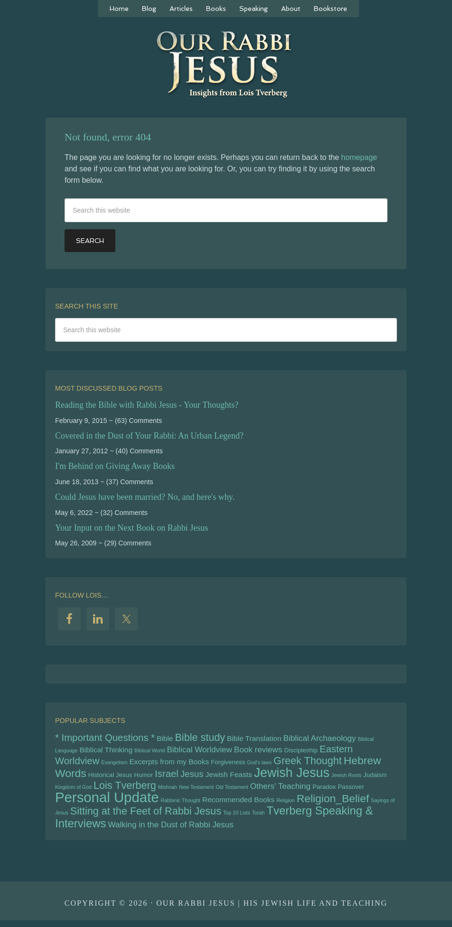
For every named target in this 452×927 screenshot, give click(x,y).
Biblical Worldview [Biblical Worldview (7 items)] (199, 751)
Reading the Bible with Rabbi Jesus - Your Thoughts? (146, 405)
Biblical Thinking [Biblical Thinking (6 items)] (105, 751)
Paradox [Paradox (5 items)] (324, 790)
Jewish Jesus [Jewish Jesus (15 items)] (292, 775)
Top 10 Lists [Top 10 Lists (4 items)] (236, 818)
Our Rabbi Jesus (226, 68)
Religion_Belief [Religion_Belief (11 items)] (333, 803)
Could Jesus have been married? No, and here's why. (145, 497)
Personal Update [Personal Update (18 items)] (107, 802)
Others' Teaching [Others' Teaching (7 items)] (280, 790)
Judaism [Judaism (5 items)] (374, 777)
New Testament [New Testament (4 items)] (196, 791)
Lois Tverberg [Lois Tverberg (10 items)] (125, 789)
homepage (359, 157)
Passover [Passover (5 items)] (351, 790)
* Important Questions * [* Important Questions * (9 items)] (105, 738)
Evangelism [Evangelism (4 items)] (114, 765)
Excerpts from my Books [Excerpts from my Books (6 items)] (169, 764)
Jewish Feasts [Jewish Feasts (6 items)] (229, 777)
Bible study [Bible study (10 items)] (200, 738)
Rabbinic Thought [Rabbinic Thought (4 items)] (180, 805)
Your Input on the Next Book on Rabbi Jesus (131, 528)
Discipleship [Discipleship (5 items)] (301, 751)
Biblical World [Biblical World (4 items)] (149, 752)
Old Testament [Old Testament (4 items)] (232, 791)
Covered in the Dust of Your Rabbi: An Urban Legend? (149, 435)
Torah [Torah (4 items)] (258, 818)
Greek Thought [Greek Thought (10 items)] (307, 763)
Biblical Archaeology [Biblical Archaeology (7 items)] (319, 738)
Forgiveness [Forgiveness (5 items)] (228, 764)
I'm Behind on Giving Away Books (115, 466)
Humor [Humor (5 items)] (143, 777)
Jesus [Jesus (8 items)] (192, 777)
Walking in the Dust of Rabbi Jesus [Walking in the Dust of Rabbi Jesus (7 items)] (170, 830)
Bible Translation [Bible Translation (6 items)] (254, 739)
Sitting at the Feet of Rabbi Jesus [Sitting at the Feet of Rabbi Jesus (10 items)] (145, 817)
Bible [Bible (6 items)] (165, 739)
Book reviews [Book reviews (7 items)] (258, 751)
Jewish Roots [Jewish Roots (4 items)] (346, 778)
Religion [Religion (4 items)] (285, 805)
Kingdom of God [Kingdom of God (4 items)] (73, 791)
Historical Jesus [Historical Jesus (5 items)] (110, 777)
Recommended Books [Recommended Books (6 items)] (238, 804)
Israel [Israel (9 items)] (167, 776)
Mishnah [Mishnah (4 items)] (167, 791)
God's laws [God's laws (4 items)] (259, 765)
